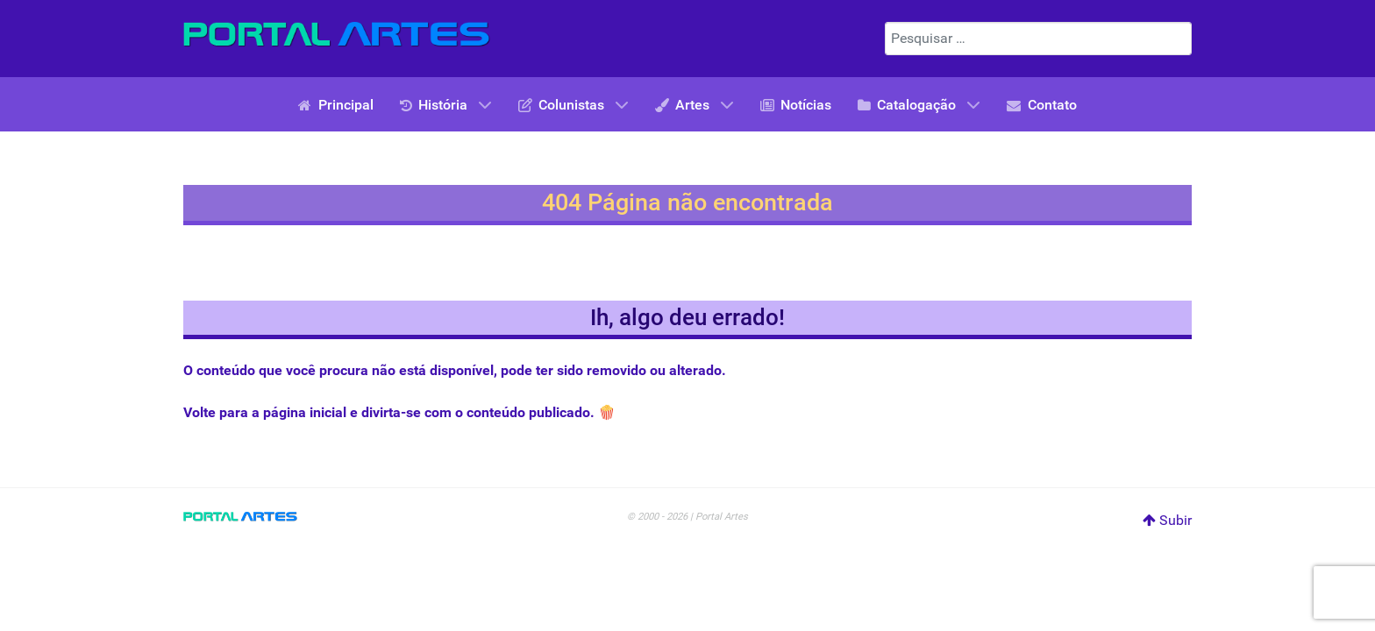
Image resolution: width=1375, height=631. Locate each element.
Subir (1167, 520)
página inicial (304, 412)
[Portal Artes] (336, 34)
